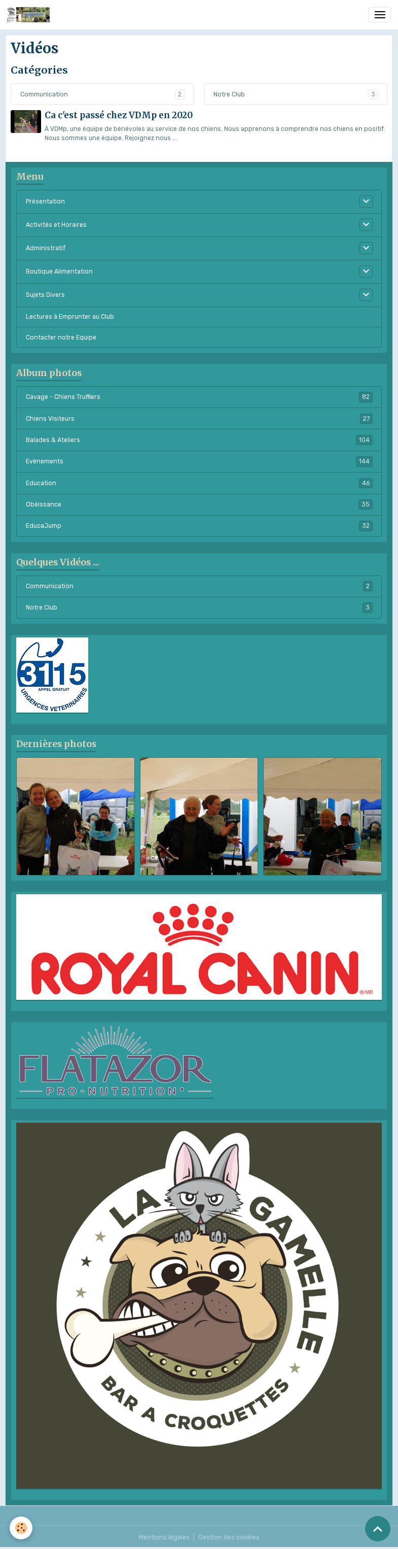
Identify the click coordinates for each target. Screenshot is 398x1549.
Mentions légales (164, 1537)
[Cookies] (21, 1528)
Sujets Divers (45, 294)
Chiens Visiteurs (199, 419)
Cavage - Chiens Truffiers (199, 397)
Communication (44, 94)
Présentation (45, 201)
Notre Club (229, 94)
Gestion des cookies (229, 1537)
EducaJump (199, 526)
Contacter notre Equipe (61, 337)
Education (199, 483)
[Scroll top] (377, 1528)
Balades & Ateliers (199, 440)
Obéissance (199, 504)
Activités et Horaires (56, 224)
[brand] (30, 14)
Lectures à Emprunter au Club (70, 316)
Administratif (45, 248)
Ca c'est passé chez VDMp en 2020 (119, 115)
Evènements (199, 461)
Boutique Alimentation (59, 271)
